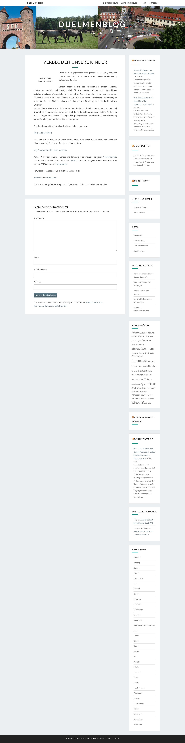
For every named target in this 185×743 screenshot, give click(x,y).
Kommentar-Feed (141, 245)
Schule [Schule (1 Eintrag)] (150, 379)
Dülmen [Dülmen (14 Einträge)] (146, 340)
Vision (136, 709)
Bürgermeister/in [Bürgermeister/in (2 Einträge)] (143, 336)
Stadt (136, 682)
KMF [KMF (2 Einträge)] (136, 371)
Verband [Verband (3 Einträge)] (135, 391)
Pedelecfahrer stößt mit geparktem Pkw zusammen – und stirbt (143, 101)
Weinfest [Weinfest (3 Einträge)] (135, 398)
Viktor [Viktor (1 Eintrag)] (145, 392)
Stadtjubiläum (139, 688)
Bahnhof (137, 557)
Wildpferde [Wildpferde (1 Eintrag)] (151, 398)
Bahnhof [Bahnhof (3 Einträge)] (143, 333)
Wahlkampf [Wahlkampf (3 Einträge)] (147, 395)
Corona (136, 573)
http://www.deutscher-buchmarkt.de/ (50, 150)
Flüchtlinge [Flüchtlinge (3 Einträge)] (136, 356)
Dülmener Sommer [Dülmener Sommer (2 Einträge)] (138, 345)
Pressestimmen (109, 156)
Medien (136, 651)
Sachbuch (75, 160)
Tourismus (138, 693)
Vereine (137, 698)
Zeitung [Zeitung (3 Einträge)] (148, 403)
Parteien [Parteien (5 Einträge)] (135, 379)
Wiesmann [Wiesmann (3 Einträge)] (143, 398)
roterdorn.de (62, 164)
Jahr (135, 630)
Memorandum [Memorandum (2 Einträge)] (147, 375)
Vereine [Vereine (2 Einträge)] (141, 392)
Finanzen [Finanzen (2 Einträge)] (151, 353)
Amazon (37, 177)
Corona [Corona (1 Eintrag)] (151, 336)
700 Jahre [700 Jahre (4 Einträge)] (136, 332)
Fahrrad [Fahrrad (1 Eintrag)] (140, 353)
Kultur (136, 646)
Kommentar (40, 218)
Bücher (143, 3)
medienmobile (139, 212)
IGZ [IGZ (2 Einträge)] (142, 356)
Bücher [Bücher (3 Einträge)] (134, 336)
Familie (136, 594)
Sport (136, 677)
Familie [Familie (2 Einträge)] (145, 353)
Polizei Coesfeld (143, 439)
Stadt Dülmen (142, 145)
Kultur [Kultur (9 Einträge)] (141, 370)
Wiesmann (138, 714)
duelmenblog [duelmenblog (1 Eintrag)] (135, 341)
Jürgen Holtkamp (141, 207)
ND (135, 656)
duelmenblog (35, 2)
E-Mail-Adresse (40, 269)
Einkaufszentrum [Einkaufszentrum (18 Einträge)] (143, 348)
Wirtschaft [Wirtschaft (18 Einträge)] (138, 402)
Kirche (136, 636)
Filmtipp (137, 599)
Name (36, 257)
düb (135, 583)
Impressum (154, 3)
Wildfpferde (138, 719)
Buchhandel (51, 177)
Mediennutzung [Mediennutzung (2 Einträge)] (137, 375)
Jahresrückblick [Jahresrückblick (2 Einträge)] (143, 367)
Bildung (137, 562)
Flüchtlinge (138, 609)
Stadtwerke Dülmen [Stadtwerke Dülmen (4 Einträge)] (140, 388)
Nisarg (116, 738)
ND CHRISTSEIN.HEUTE (110, 3)
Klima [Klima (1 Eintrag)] (133, 371)
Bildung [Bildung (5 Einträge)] (150, 332)
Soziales (137, 672)
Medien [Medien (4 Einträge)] (148, 371)
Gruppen (137, 615)
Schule (136, 667)
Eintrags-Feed (139, 240)
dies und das (138, 578)
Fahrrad (137, 589)
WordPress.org (139, 251)
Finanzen (137, 604)
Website (37, 282)
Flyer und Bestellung (43, 132)
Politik (136, 662)
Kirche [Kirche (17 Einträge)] (152, 366)
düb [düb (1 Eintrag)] (140, 341)
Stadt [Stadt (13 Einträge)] (152, 384)
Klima (136, 641)
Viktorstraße (139, 703)
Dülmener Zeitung (145, 60)
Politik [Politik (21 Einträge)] (143, 379)
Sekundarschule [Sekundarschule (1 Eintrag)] (136, 384)
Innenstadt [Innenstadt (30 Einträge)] (139, 360)
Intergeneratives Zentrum (144, 625)
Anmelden (138, 235)
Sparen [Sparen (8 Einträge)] (144, 384)
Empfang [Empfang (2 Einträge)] (135, 353)
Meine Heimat (142, 181)
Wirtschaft (138, 724)
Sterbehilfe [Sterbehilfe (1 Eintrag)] (152, 388)
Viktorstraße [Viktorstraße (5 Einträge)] (137, 394)
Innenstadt (138, 620)
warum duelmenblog (129, 3)
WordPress (99, 738)
